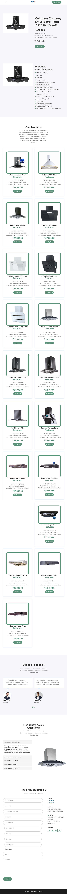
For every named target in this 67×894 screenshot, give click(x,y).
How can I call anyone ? (10, 764)
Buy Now (39, 46)
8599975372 (56, 2)
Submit (7, 879)
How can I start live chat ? (11, 760)
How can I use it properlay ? (11, 768)
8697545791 (51, 803)
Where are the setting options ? (12, 757)
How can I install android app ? (12, 742)
